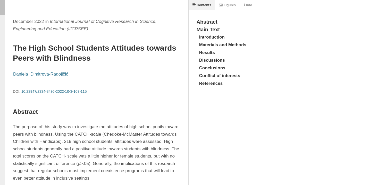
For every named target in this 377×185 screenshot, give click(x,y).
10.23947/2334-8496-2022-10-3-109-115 (54, 91)
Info (248, 5)
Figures (227, 5)
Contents (201, 5)
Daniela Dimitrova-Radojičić (40, 74)
